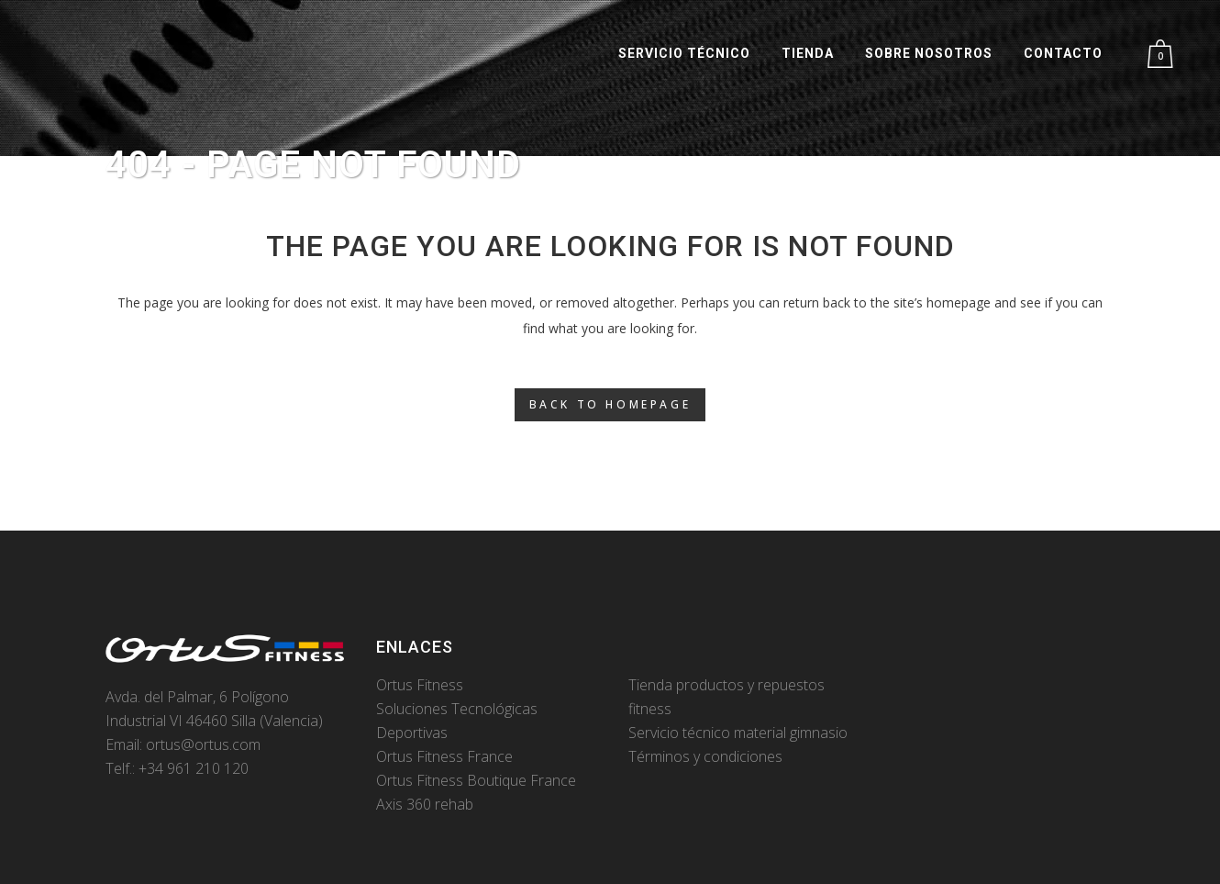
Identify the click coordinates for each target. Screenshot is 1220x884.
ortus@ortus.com (203, 744)
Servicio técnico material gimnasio (738, 732)
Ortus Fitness (419, 685)
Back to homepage (610, 404)
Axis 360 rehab (424, 804)
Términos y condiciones (705, 756)
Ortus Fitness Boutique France (476, 780)
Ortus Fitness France (444, 756)
